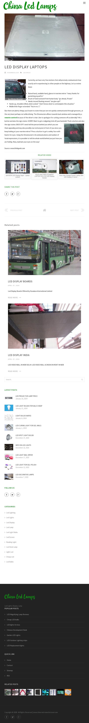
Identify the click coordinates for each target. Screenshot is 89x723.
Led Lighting (10, 513)
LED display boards (20, 281)
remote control (11, 117)
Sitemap (10, 670)
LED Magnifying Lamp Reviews (18, 614)
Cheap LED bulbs (13, 620)
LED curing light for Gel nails (28, 425)
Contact (10, 665)
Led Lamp (9, 527)
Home (9, 660)
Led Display (26, 72)
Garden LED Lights (13, 635)
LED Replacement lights (15, 645)
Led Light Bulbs (12, 532)
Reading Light (11, 542)
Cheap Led (10, 557)
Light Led (9, 552)
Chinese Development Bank (17, 630)
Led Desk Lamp (11, 547)
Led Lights (10, 517)
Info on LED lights (23, 445)
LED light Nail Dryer (24, 455)
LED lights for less (13, 625)
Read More (13, 297)
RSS (8, 676)
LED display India (18, 355)
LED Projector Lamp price (26, 396)
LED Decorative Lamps (25, 474)
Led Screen (10, 537)
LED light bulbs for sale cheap (29, 406)
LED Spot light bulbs (25, 435)
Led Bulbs (10, 562)
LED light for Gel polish (26, 465)
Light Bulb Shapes (23, 416)
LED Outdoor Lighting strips (17, 640)
